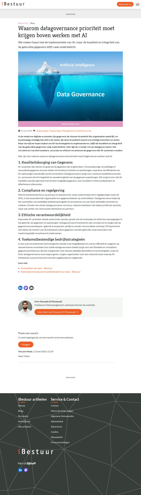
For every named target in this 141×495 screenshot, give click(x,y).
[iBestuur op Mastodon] (26, 470)
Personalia (23, 416)
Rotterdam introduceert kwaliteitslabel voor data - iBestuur (50, 271)
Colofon (54, 432)
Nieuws (21, 405)
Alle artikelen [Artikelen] (24, 426)
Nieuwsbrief (57, 437)
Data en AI (22, 23)
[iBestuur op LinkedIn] (20, 470)
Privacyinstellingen (60, 442)
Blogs (21, 411)
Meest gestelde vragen (62, 411)
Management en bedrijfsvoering (76, 131)
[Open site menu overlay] (137, 4)
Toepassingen (42, 131)
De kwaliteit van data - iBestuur (36, 268)
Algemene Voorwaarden (62, 416)
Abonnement (57, 421)
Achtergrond (24, 421)
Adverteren (56, 426)
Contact (55, 405)
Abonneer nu (125, 4)
